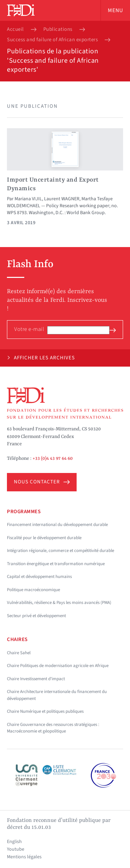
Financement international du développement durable (57, 524)
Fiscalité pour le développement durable (44, 538)
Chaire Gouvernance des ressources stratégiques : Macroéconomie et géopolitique (53, 728)
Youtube (15, 849)
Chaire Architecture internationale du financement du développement (57, 695)
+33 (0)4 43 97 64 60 (53, 458)
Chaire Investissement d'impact (36, 679)
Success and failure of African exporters (52, 39)
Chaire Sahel (19, 653)
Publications (57, 29)
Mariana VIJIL (28, 198)
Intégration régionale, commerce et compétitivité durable (60, 550)
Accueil (15, 29)
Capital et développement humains (39, 576)
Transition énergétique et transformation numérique (56, 564)
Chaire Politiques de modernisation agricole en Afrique (58, 666)
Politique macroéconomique (33, 590)
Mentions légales (24, 856)
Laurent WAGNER (61, 198)
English (14, 841)
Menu (115, 10)
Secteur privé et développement (36, 616)
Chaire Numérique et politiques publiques (45, 711)
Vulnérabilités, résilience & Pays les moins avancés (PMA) (59, 602)
